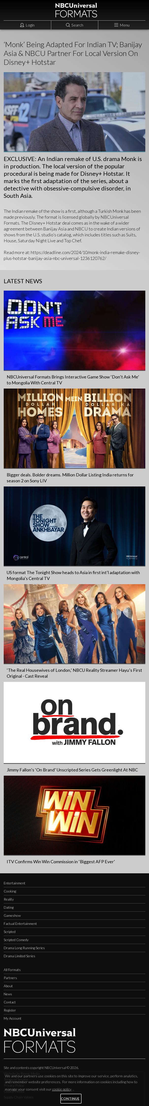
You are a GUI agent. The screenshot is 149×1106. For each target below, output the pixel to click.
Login (27, 25)
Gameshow (12, 915)
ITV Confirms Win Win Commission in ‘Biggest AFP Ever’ (61, 861)
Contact (10, 1002)
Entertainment (14, 883)
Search (74, 25)
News (8, 994)
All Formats (12, 970)
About (8, 986)
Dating (9, 907)
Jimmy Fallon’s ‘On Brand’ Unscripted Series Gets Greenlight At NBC (72, 769)
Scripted (10, 932)
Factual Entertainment (20, 923)
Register (10, 1010)
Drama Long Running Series (24, 948)
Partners (10, 978)
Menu (122, 25)
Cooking (10, 891)
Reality (9, 899)
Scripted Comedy (16, 940)
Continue (70, 1098)
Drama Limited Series (19, 956)
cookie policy (61, 1089)
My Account (12, 1018)
